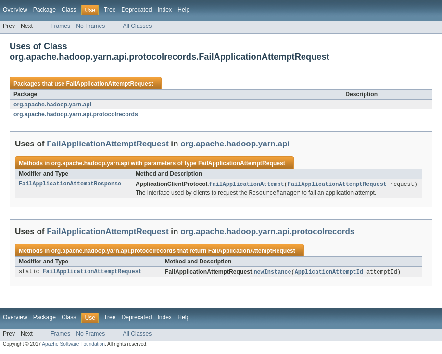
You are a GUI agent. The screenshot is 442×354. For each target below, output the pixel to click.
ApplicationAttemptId (329, 273)
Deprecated (137, 9)
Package (44, 9)
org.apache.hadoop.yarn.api (52, 104)
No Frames (90, 26)
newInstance (272, 273)
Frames (60, 26)
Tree (110, 9)
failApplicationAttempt (246, 184)
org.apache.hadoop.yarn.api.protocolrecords (75, 114)
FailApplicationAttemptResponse (70, 184)
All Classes (137, 26)
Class (69, 9)
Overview (15, 9)
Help (183, 9)
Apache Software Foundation (73, 345)
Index (164, 9)
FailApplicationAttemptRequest (109, 83)
